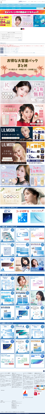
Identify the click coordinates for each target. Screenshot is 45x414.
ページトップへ (44, 371)
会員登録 (32, 1)
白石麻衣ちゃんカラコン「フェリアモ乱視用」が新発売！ (9, 51)
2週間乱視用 (24, 4)
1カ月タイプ (13, 4)
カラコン (2, 6)
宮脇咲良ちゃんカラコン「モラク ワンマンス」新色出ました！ (10, 48)
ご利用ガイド (35, 1)
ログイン (29, 1)
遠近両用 (30, 4)
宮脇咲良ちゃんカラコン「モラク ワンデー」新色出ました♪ (9, 49)
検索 (44, 8)
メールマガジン (39, 1)
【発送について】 (14, 373)
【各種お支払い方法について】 (38, 373)
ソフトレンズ (41, 4)
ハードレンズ (36, 4)
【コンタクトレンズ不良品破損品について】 (28, 373)
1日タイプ (2, 4)
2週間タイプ (7, 4)
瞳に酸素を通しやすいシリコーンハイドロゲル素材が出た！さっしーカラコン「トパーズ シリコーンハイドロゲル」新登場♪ (17, 52)
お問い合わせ (43, 1)
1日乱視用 (18, 4)
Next (44, 21)
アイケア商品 (19, 6)
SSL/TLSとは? (2, 390)
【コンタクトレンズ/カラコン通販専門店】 (5, 373)
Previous (1, 21)
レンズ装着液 (13, 6)
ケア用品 (7, 6)
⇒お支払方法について (37, 383)
